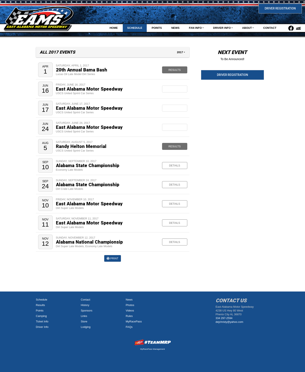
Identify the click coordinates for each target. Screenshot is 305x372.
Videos (130, 310)
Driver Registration (280, 8)
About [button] (247, 27)
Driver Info (42, 326)
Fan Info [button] (195, 27)
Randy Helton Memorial (81, 146)
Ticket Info (42, 321)
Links (84, 316)
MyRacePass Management (152, 349)
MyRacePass (134, 321)
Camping (41, 316)
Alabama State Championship (87, 165)
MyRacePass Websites (153, 342)
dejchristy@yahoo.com (229, 321)
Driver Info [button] (222, 27)
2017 (180, 52)
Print (112, 258)
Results (174, 69)
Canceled (174, 89)
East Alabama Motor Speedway (89, 89)
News (175, 27)
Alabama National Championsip (89, 242)
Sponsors (86, 310)
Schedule (134, 27)
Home (114, 27)
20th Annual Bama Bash (81, 69)
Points (157, 27)
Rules (129, 316)
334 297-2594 (224, 318)
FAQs (129, 326)
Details (174, 165)
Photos (130, 305)
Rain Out (174, 127)
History (85, 305)
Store (84, 321)
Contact (269, 27)
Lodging (85, 326)
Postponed (174, 108)
